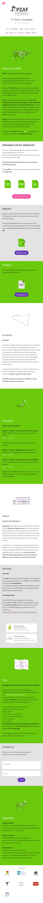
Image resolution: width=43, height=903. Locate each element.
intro (8, 28)
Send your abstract (21, 196)
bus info (10, 438)
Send (21, 780)
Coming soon (21, 294)
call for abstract (14, 28)
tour (16, 32)
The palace (6, 526)
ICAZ (25, 131)
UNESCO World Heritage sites (15, 695)
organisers (27, 32)
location (26, 28)
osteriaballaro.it (18, 630)
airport (4, 438)
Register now (21, 253)
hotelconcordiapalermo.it (20, 640)
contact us (21, 32)
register (21, 28)
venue (6, 32)
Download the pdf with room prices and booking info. (19, 612)
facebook (34, 32)
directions (32, 28)
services (12, 32)
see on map (26, 630)
